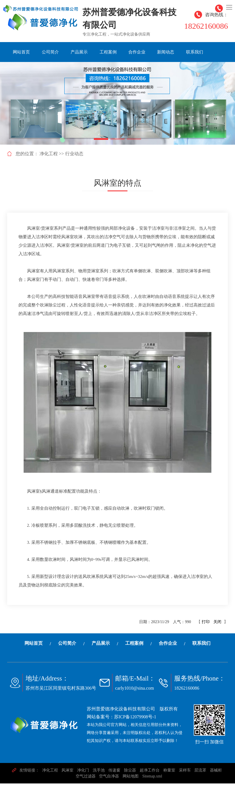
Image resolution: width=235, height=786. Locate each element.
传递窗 (114, 773)
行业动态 (74, 156)
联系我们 (194, 52)
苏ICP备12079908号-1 (135, 719)
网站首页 (21, 52)
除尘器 (130, 773)
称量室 (170, 773)
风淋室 (67, 773)
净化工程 (49, 773)
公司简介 (50, 52)
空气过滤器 (85, 779)
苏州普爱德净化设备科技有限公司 (121, 711)
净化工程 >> (52, 156)
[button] (101, 141)
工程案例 (108, 52)
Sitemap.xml (153, 779)
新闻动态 (165, 52)
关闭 (217, 624)
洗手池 (98, 773)
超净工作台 (150, 773)
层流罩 (201, 773)
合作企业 (136, 52)
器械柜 (217, 773)
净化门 (83, 773)
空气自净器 (109, 779)
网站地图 (131, 779)
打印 (206, 624)
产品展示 (79, 52)
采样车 (185, 773)
